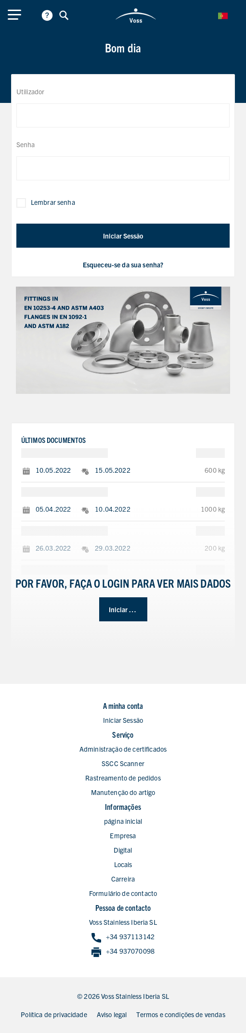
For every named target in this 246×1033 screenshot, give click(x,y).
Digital (123, 849)
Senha (25, 144)
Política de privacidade (54, 1014)
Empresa (123, 835)
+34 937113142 (123, 937)
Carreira (123, 878)
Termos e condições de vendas (180, 1014)
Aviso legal (112, 1014)
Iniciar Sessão (123, 235)
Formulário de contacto (123, 893)
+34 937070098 (123, 951)
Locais (123, 864)
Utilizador (30, 91)
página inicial (123, 821)
